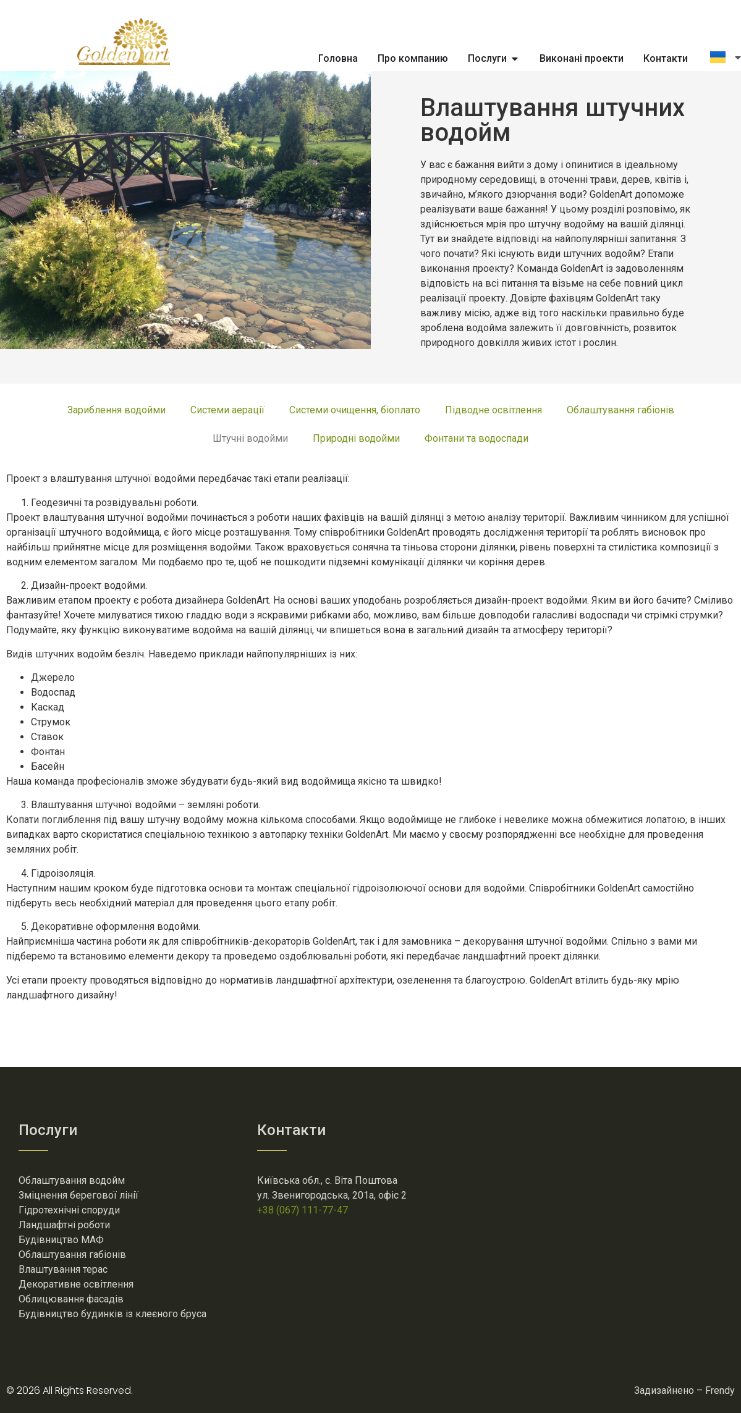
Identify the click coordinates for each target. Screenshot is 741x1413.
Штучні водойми (250, 438)
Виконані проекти (582, 58)
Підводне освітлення (493, 410)
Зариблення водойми (116, 410)
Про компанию (413, 58)
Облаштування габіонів (620, 410)
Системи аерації (227, 410)
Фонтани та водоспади (476, 438)
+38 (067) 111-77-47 (302, 1210)
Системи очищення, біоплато (354, 410)
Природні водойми (356, 438)
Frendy (720, 1390)
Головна (338, 58)
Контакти (665, 58)
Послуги (487, 58)
